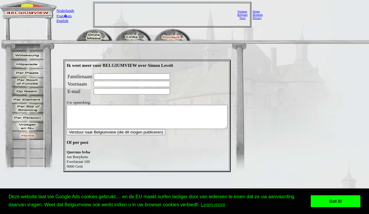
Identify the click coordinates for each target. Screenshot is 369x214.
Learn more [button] (213, 204)
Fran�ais (64, 16)
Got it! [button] (335, 201)
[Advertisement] (166, 14)
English (62, 20)
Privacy (257, 18)
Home (256, 11)
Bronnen (257, 14)
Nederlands (65, 10)
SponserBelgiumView (242, 15)
